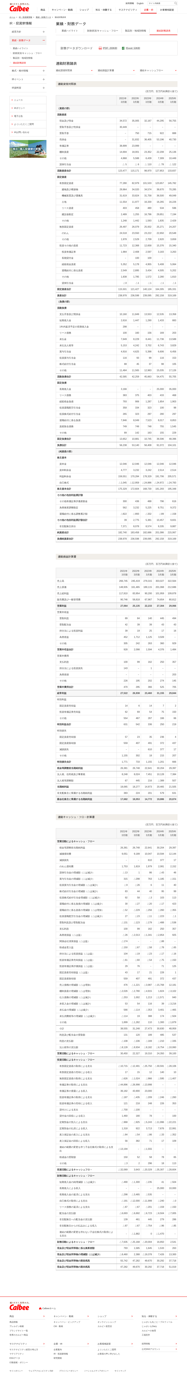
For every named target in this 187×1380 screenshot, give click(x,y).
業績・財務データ (43, 17)
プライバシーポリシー (68, 1371)
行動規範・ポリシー (18, 1362)
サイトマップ (120, 1371)
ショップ (84, 9)
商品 (42, 9)
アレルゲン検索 (16, 1326)
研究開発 (58, 1358)
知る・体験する (104, 9)
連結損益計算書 (106, 70)
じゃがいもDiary (149, 1326)
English (140, 3)
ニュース (18, 100)
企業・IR (148, 9)
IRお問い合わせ (30, 131)
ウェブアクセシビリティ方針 (41, 1371)
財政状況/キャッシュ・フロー (27, 53)
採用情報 (130, 3)
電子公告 (18, 116)
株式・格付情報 (20, 71)
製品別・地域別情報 (23, 58)
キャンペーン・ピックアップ (67, 1322)
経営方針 (16, 31)
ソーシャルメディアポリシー (96, 1371)
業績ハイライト (20, 48)
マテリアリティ (16, 1354)
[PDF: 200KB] (110, 48)
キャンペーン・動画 (62, 9)
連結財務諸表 (19, 63)
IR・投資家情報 (25, 17)
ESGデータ (14, 1358)
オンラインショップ (107, 1322)
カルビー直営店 (105, 1326)
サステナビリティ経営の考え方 (23, 1349)
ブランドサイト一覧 (18, 1330)
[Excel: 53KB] (133, 48)
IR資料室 (16, 88)
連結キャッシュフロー (151, 70)
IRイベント (18, 79)
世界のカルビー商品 (18, 1335)
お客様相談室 (167, 9)
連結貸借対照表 (64, 70)
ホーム (12, 17)
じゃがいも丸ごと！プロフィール (157, 1322)
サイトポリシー (16, 1371)
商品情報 (13, 1322)
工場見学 (146, 1335)
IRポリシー (19, 108)
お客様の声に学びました (109, 1354)
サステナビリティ (128, 9)
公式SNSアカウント (151, 1349)
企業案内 (58, 1349)
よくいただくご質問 (24, 124)
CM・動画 (58, 1326)
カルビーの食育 (149, 1330)
